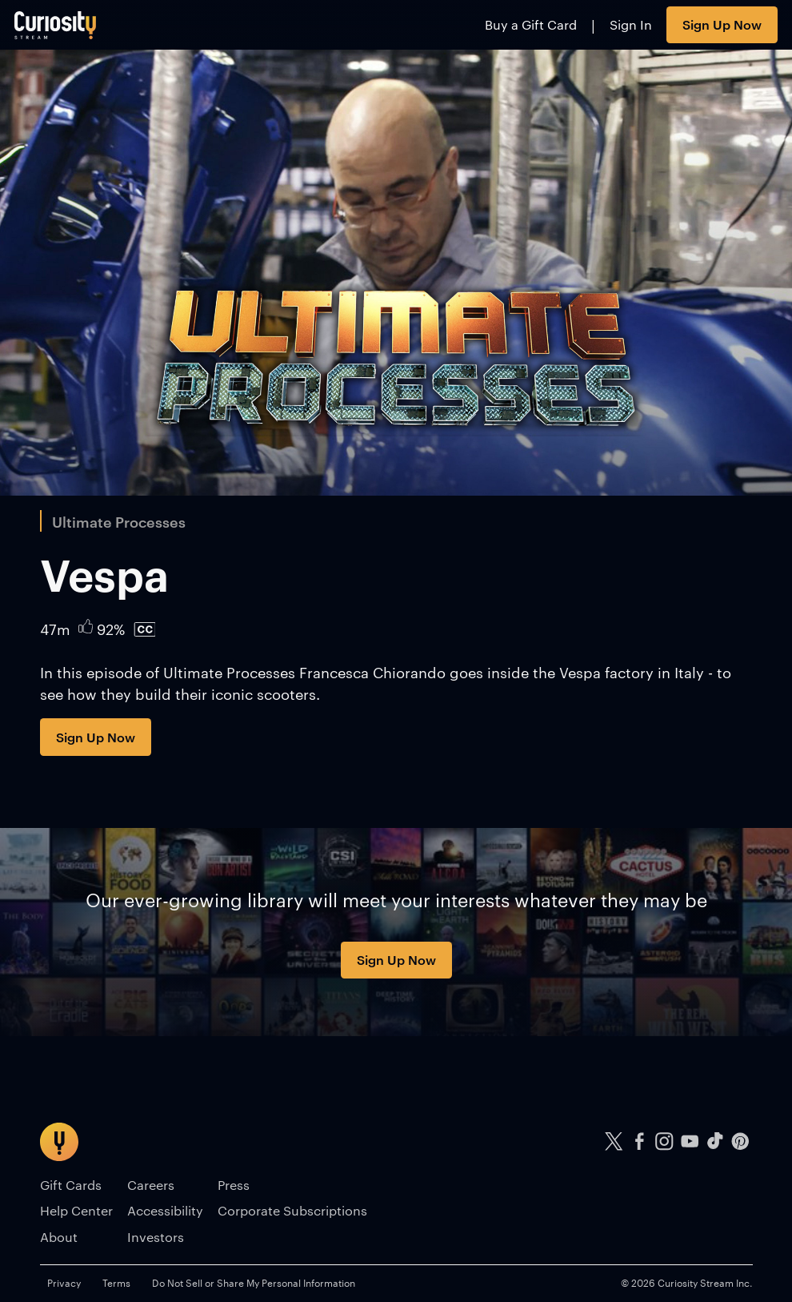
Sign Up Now (722, 24)
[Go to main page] (55, 25)
